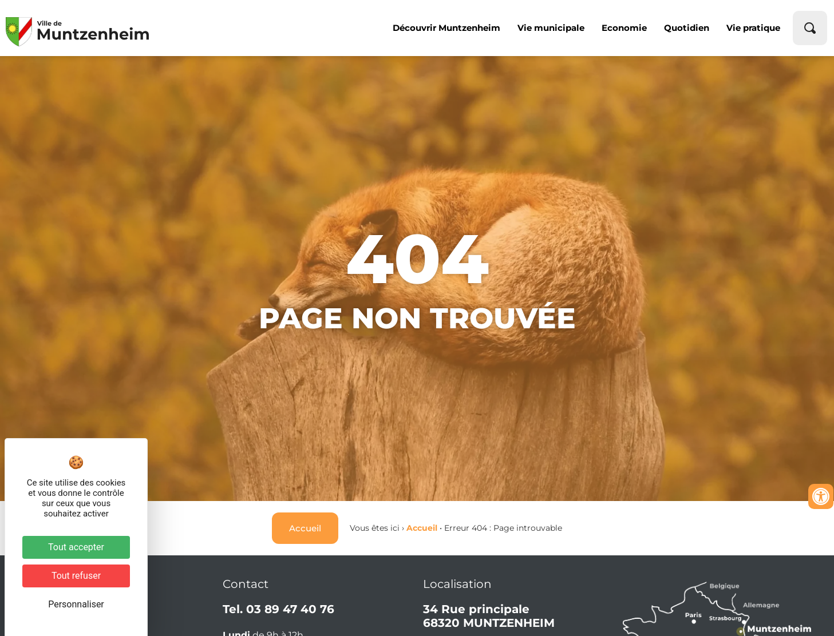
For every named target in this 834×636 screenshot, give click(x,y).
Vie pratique (753, 27)
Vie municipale (550, 27)
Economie (624, 27)
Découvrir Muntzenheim (446, 27)
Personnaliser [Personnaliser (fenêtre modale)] (76, 604)
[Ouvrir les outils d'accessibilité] (820, 496)
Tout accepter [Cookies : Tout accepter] (76, 547)
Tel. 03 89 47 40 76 (278, 609)
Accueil (421, 527)
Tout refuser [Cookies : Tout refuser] (76, 575)
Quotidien (686, 27)
